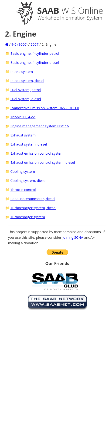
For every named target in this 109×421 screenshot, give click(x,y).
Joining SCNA (72, 237)
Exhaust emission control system (37, 153)
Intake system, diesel (27, 80)
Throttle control (23, 189)
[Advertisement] (53, 364)
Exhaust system (23, 135)
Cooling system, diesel (28, 180)
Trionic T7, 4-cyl (22, 117)
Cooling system (22, 171)
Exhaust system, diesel (28, 144)
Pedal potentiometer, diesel (32, 198)
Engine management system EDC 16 (39, 126)
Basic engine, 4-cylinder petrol (34, 53)
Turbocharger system (27, 216)
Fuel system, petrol (25, 89)
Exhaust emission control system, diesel (42, 162)
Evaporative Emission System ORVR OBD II (44, 107)
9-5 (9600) (19, 44)
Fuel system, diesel (25, 98)
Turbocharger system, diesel (33, 207)
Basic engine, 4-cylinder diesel (34, 62)
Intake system (21, 71)
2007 (34, 44)
